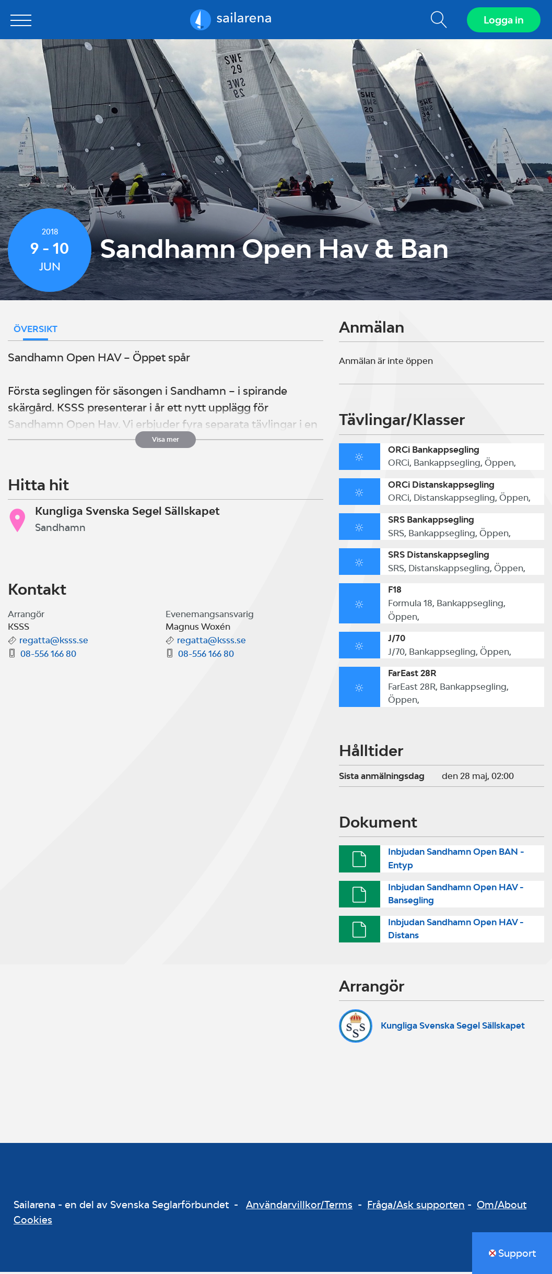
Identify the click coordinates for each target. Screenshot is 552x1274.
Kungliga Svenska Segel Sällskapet (453, 1028)
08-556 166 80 (48, 656)
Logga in (503, 21)
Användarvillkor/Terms (299, 1207)
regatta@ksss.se (53, 643)
